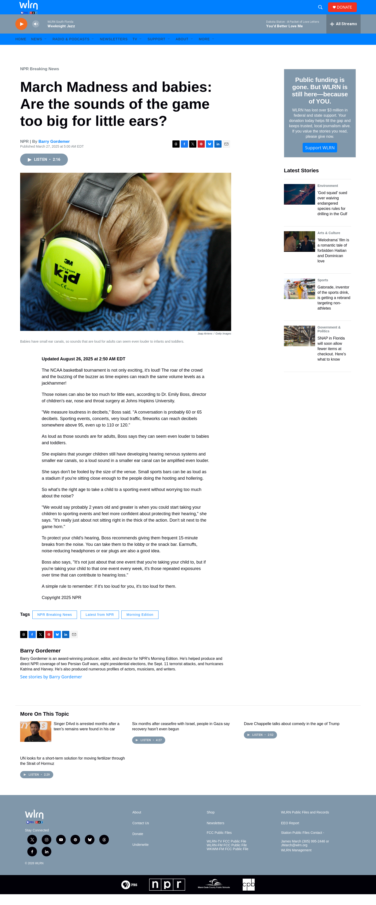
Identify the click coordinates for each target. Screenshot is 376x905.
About (182, 50)
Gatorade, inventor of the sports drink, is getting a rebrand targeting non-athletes (333, 308)
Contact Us (140, 834)
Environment (327, 196)
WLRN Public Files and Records (305, 823)
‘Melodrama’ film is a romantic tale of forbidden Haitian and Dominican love (333, 261)
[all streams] (343, 34)
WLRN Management (296, 861)
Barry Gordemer (54, 152)
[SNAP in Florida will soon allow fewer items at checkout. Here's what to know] (299, 346)
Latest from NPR (100, 625)
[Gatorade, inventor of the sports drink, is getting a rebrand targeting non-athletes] (299, 299)
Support (156, 50)
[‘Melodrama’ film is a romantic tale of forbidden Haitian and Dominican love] (299, 252)
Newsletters (114, 50)
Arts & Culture (328, 244)
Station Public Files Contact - (302, 843)
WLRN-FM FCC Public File (227, 856)
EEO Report (290, 834)
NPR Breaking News (39, 79)
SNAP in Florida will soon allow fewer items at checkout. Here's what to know (331, 359)
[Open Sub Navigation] (46, 50)
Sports (322, 291)
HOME (20, 50)
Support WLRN (320, 158)
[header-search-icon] (322, 13)
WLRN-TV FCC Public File (226, 852)
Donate (137, 845)
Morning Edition (139, 625)
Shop (211, 823)
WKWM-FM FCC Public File (227, 860)
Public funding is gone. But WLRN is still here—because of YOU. (320, 101)
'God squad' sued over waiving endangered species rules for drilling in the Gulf (332, 214)
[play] (21, 35)
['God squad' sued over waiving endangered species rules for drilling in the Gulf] (299, 205)
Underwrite (140, 855)
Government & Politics (329, 340)
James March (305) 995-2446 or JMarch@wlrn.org (305, 854)
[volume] (36, 34)
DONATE (347, 12)
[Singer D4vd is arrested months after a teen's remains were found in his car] (35, 742)
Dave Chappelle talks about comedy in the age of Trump (291, 734)
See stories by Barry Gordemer (51, 687)
